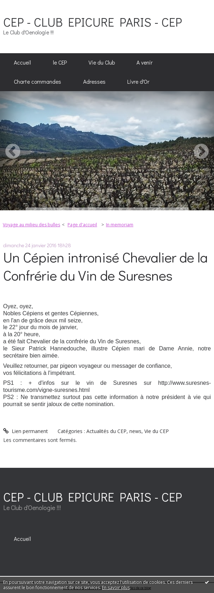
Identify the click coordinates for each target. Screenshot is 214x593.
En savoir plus (116, 587)
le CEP (60, 62)
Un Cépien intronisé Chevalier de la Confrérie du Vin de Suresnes (105, 266)
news (135, 431)
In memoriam (119, 225)
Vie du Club (102, 62)
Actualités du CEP (106, 431)
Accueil (22, 62)
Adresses (94, 81)
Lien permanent (25, 431)
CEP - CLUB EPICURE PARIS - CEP (92, 21)
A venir (145, 62)
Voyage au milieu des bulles (31, 225)
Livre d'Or (138, 81)
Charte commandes (37, 81)
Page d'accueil (82, 225)
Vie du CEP (156, 431)
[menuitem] (22, 62)
